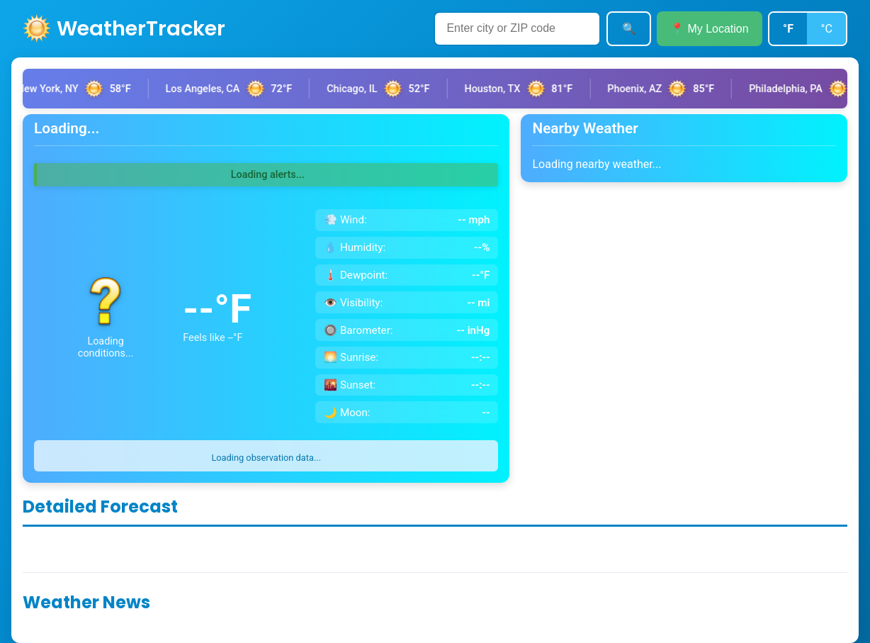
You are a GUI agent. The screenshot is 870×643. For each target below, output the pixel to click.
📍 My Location (709, 29)
